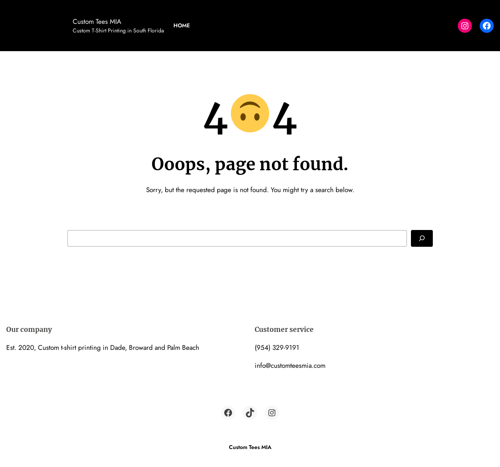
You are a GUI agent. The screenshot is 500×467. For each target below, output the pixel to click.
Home (181, 25)
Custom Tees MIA (97, 21)
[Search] (422, 238)
